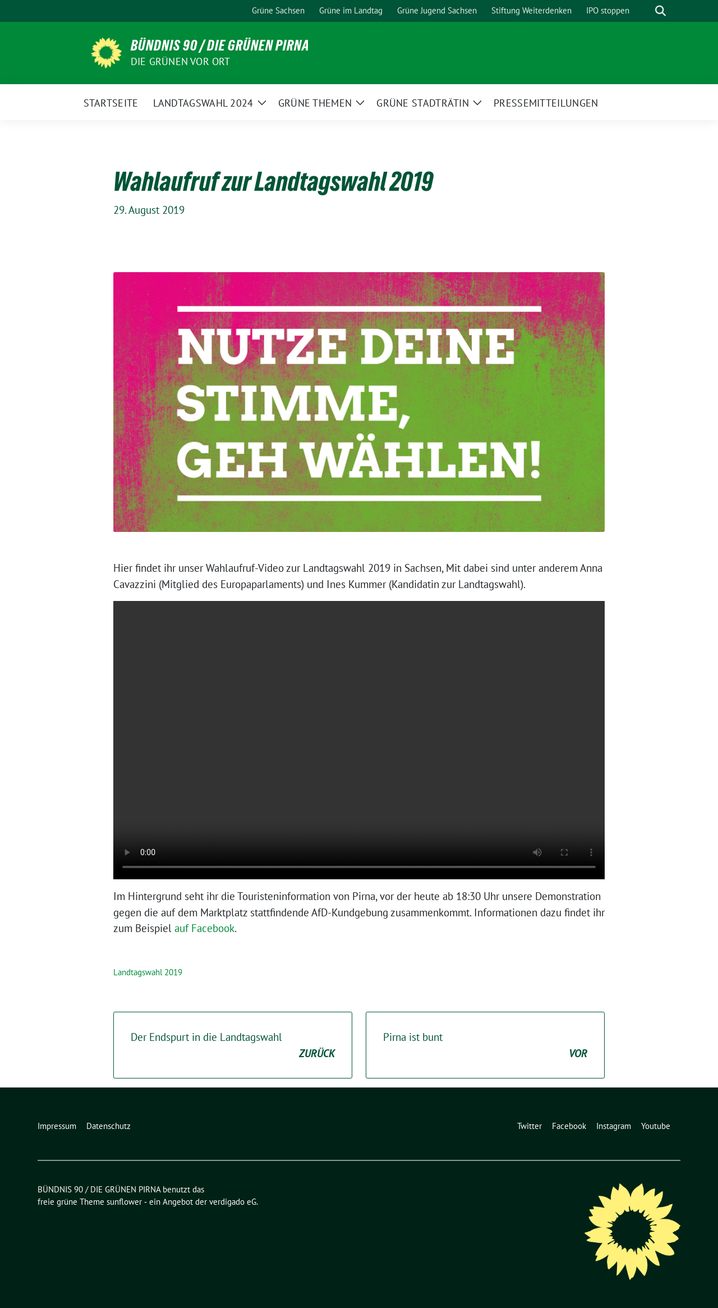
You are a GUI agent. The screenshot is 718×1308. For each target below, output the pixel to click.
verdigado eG (232, 1201)
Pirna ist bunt (485, 1045)
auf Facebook (204, 928)
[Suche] (644, 11)
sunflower (124, 1201)
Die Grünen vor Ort (181, 61)
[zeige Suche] (660, 11)
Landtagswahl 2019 (147, 972)
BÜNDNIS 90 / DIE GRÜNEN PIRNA (220, 45)
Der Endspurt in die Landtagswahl (233, 1045)
